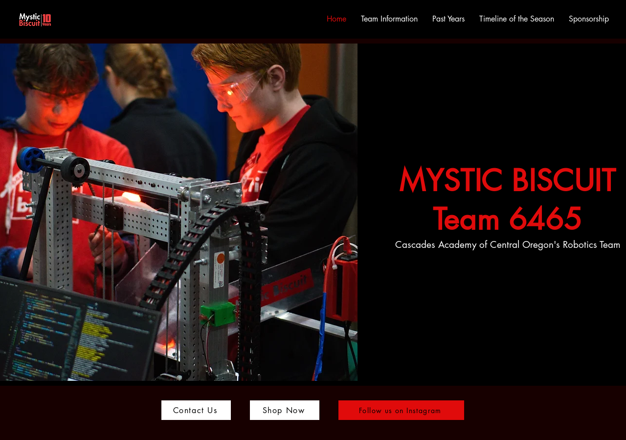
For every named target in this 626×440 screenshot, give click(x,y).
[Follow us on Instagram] (401, 410)
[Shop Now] (284, 410)
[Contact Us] (196, 410)
